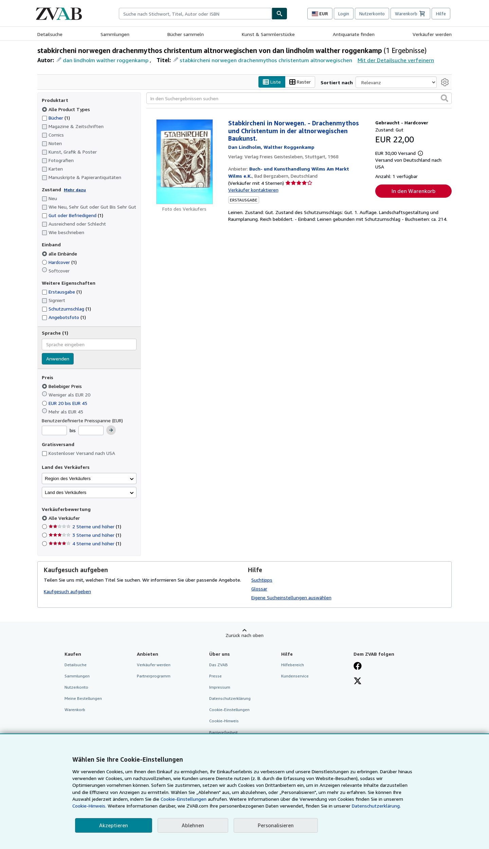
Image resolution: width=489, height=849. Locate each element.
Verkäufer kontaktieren (253, 190)
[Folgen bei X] (358, 681)
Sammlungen (115, 34)
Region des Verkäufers (68, 478)
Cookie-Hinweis (224, 721)
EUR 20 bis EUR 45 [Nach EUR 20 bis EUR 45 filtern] (65, 403)
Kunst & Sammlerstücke (268, 34)
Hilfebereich (292, 664)
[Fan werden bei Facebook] (358, 666)
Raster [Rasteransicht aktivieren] (300, 82)
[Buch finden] (279, 13)
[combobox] (195, 13)
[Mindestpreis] (54, 431)
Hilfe (441, 13)
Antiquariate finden (354, 34)
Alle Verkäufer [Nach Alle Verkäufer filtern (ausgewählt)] (65, 518)
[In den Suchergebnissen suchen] (299, 98)
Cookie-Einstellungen (183, 799)
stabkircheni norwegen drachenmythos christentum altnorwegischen (266, 60)
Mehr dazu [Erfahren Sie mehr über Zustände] (75, 189)
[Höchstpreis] (91, 431)
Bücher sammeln (185, 34)
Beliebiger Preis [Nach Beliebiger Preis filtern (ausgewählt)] (62, 386)
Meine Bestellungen (83, 698)
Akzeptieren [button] (113, 825)
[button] (444, 98)
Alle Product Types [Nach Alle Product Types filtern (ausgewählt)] (66, 109)
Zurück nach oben (244, 635)
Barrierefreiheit (223, 732)
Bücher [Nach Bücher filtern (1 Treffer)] (56, 117)
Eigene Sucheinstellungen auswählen (291, 597)
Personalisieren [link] (276, 825)
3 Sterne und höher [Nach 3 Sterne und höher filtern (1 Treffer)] (85, 535)
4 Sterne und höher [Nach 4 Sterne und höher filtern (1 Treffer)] (85, 544)
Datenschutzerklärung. (376, 806)
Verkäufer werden (432, 34)
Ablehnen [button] (193, 825)
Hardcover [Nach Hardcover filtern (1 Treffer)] (59, 262)
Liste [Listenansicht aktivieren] (272, 82)
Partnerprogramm (153, 675)
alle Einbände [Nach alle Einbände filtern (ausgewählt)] (60, 254)
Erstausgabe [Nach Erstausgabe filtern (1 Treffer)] (62, 292)
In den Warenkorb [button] (413, 191)
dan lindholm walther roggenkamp (105, 60)
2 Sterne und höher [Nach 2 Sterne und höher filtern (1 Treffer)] (85, 527)
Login (343, 13)
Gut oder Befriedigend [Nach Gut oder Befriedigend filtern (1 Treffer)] (72, 215)
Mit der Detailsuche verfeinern (396, 60)
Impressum (219, 687)
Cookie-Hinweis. (89, 806)
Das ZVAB (218, 664)
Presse (215, 675)
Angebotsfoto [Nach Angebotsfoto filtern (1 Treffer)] (64, 317)
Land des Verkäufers (65, 492)
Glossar (259, 588)
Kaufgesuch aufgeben (67, 592)
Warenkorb (75, 709)
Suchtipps (261, 580)
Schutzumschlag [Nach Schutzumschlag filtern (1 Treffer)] (66, 309)
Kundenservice (295, 675)
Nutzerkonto (372, 13)
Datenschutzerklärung (230, 698)
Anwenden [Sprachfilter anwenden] (57, 358)
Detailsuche (49, 34)
